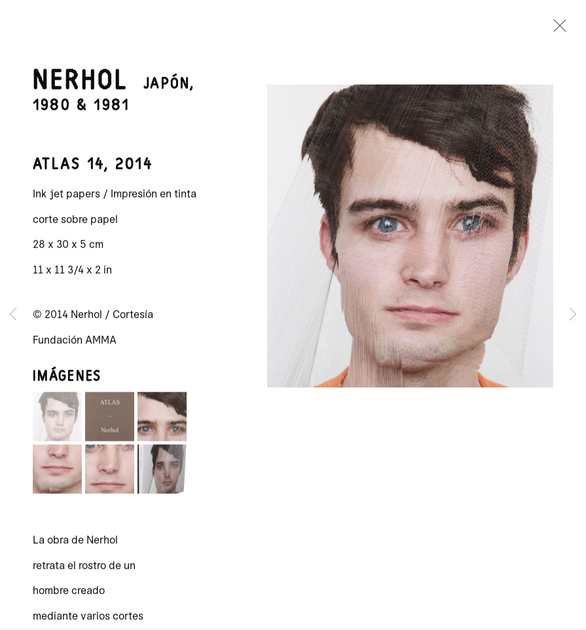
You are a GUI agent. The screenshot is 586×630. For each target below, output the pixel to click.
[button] (57, 421)
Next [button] (573, 315)
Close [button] (557, 29)
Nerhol (81, 85)
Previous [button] (13, 315)
